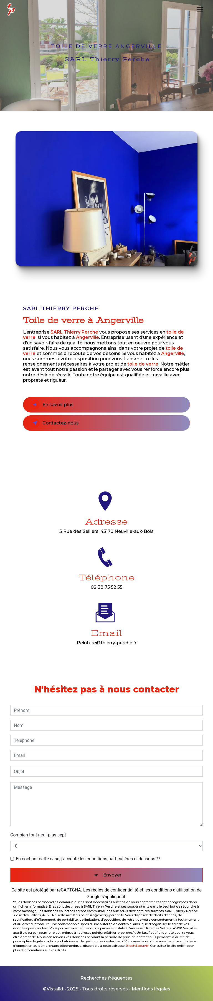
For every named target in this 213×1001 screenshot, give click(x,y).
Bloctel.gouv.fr (137, 946)
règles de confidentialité (114, 890)
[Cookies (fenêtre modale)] (1, 997)
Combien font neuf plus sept (38, 835)
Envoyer (112, 875)
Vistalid (55, 989)
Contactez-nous (54, 423)
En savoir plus (51, 404)
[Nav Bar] (199, 9)
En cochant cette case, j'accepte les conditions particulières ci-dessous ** (88, 858)
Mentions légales (151, 989)
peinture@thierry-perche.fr (106, 636)
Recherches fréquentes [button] (106, 978)
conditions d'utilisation (173, 890)
